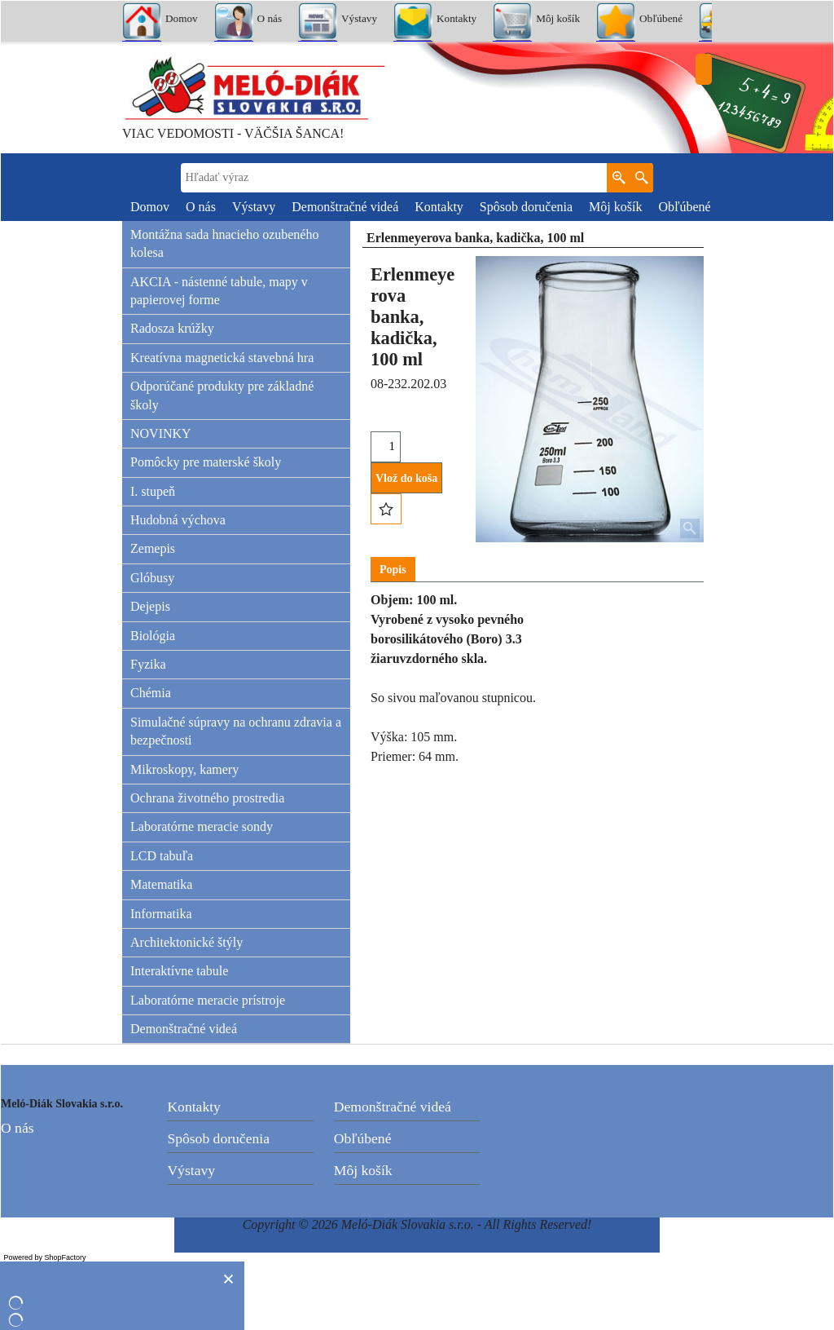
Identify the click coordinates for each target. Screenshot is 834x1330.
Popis (393, 569)
